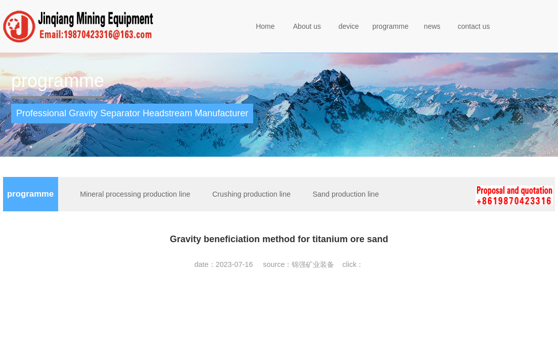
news (432, 26)
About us (307, 26)
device (349, 26)
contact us (474, 26)
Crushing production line (251, 194)
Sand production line (345, 194)
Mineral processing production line (135, 194)
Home (265, 26)
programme (391, 26)
